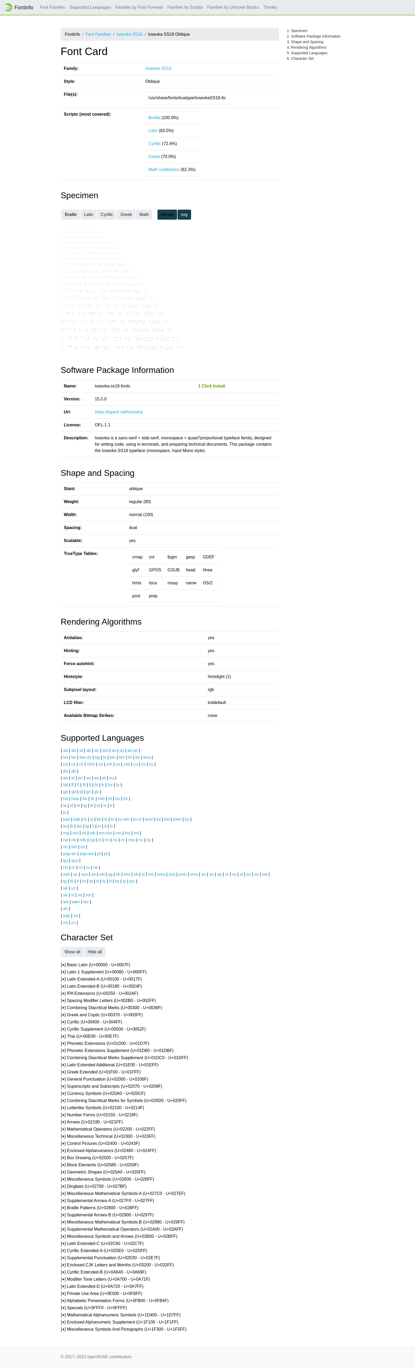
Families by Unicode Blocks (233, 7)
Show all (72, 952)
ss (234, 874)
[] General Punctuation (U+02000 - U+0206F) (104, 1079)
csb (126, 764)
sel (101, 874)
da (65, 771)
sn (203, 874)
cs (118, 764)
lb (71, 826)
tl (78, 881)
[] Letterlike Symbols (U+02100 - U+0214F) (102, 1108)
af (81, 750)
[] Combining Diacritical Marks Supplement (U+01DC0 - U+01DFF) (124, 1058)
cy (151, 764)
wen (76, 902)
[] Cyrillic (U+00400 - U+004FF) (91, 1022)
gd (73, 791)
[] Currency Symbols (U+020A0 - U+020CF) (103, 1093)
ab (73, 750)
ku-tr (137, 819)
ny (148, 840)
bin (112, 757)
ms (127, 833)
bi (104, 757)
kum (149, 819)
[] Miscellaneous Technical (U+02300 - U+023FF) (108, 1136)
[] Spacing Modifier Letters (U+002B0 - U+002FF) (108, 1001)
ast (105, 750)
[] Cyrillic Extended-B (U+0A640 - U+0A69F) (103, 1272)
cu (135, 764)
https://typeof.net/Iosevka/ (119, 412)
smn (183, 874)
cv (143, 764)
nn (107, 840)
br (130, 757)
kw (166, 819)
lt (105, 826)
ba (65, 757)
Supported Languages (90, 7)
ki (85, 819)
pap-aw (86, 853)
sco (84, 874)
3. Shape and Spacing (305, 42)
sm (151, 874)
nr (123, 840)
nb (73, 840)
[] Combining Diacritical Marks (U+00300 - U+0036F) (111, 1008)
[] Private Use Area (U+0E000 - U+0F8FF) (101, 1294)
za (65, 922)
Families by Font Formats (139, 7)
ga (65, 791)
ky (187, 819)
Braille (154, 117)
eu (111, 778)
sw (264, 874)
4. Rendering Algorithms (306, 47)
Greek (154, 156)
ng (92, 840)
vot (88, 895)
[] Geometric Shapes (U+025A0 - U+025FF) (103, 1172)
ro (81, 867)
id (71, 805)
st (241, 874)
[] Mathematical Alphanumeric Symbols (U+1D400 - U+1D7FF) (121, 1315)
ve (65, 895)
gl (81, 791)
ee (65, 778)
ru (88, 867)
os (82, 847)
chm (91, 764)
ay (122, 750)
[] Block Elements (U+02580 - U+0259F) (100, 1165)
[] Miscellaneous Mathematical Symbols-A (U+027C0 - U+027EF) (123, 1193)
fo (96, 785)
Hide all (95, 952)
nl (99, 840)
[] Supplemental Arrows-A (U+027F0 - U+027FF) (107, 1201)
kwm (177, 819)
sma (161, 874)
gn (88, 791)
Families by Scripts (185, 7)
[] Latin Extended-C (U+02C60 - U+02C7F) (102, 1243)
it (111, 805)
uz (73, 888)
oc (65, 847)
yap (66, 915)
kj (91, 819)
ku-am (124, 819)
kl (106, 819)
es (96, 778)
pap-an (69, 853)
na (65, 840)
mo (118, 833)
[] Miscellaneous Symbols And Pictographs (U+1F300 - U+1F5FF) (124, 1329)
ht (110, 798)
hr (92, 798)
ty (124, 881)
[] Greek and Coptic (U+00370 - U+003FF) (102, 1015)
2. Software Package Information (314, 36)
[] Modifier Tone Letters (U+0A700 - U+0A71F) (105, 1279)
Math (144, 214)
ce (73, 764)
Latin (153, 130)
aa (65, 750)
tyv (132, 881)
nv (140, 840)
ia (64, 805)
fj (90, 785)
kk (99, 819)
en (80, 778)
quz (74, 860)
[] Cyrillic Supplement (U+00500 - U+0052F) (103, 1029)
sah (66, 874)
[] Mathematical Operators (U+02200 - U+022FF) (108, 1129)
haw (75, 798)
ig (85, 805)
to (91, 881)
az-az (133, 750)
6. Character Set (300, 58)
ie (78, 805)
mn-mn (105, 833)
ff (72, 785)
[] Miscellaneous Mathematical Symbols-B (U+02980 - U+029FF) (123, 1222)
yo (75, 915)
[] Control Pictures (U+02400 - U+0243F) (100, 1143)
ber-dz (85, 757)
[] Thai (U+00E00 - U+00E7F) (90, 1036)
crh (109, 764)
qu (65, 860)
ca (65, 764)
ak (89, 750)
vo (80, 895)
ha (65, 798)
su (248, 874)
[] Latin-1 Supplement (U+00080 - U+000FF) (104, 972)
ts (104, 881)
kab (76, 819)
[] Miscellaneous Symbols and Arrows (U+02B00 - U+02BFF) (119, 1236)
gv (96, 791)
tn (84, 881)
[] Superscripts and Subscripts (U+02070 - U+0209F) (111, 1086)
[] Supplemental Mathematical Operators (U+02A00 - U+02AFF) (122, 1229)
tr (97, 881)
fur (110, 785)
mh (75, 833)
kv (158, 819)
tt (110, 881)
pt (105, 853)
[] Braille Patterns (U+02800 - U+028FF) (99, 1208)
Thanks (270, 7)
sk (136, 874)
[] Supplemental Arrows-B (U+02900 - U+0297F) (107, 1215)
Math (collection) (163, 169)
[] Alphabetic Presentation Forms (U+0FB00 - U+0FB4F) (115, 1301)
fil (84, 785)
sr (227, 874)
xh (65, 908)
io (98, 805)
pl (98, 853)
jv (64, 812)
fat (65, 785)
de (73, 771)
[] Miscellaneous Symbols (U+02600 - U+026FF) (107, 1179)
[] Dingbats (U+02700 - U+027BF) (94, 1186)
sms (194, 874)
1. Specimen (297, 31)
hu (117, 798)
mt (136, 833)
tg (65, 881)
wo (86, 902)
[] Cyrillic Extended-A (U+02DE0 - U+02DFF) (104, 1251)
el (72, 778)
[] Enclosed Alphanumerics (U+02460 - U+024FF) (108, 1151)
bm (122, 757)
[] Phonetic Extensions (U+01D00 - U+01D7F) (105, 1043)
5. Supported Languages (307, 53)
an (96, 750)
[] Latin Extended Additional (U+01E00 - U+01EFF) (110, 1065)
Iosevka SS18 (129, 34)
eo (88, 778)
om (74, 847)
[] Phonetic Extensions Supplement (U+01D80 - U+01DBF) (117, 1051)
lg (87, 826)
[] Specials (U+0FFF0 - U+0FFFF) (94, 1308)
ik (91, 805)
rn (73, 867)
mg (66, 833)
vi (72, 895)
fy (117, 785)
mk (92, 833)
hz (125, 798)
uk (65, 888)
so (211, 874)
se (93, 874)
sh (118, 874)
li (93, 826)
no (115, 840)
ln (99, 826)
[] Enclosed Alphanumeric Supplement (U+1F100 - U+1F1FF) (119, 1322)
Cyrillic (154, 143)
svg (184, 214)
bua (147, 757)
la (64, 826)
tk (71, 881)
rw (95, 867)
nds (82, 840)
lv (111, 826)
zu (73, 922)
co (100, 764)
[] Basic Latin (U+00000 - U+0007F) (95, 965)
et (104, 778)
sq (219, 874)
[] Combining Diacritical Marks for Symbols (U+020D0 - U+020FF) (124, 1101)
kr (112, 819)
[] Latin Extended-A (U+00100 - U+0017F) (101, 979)
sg (110, 874)
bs (138, 757)
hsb (101, 798)
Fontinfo (18, 7)
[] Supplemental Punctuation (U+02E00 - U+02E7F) (110, 1258)
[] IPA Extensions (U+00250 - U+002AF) (99, 993)
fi (78, 785)
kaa (66, 819)
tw (117, 881)
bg (97, 757)
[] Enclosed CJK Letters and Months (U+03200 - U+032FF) (117, 1265)
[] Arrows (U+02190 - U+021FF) (92, 1122)
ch (81, 764)
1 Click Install (211, 386)
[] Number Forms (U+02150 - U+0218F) (99, 1115)
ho (85, 798)
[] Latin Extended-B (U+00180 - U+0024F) (101, 986)
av (114, 750)
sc (75, 874)
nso (131, 840)
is (105, 805)
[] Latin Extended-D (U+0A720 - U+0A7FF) (102, 1286)
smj (172, 874)
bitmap (167, 214)
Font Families (52, 7)
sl (143, 874)
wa (66, 902)
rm (65, 867)
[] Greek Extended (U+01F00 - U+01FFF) (101, 1072)
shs (127, 874)
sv (256, 874)
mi (84, 833)
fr (103, 785)
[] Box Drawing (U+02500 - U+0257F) (97, 1158)
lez (79, 826)
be (73, 757)
